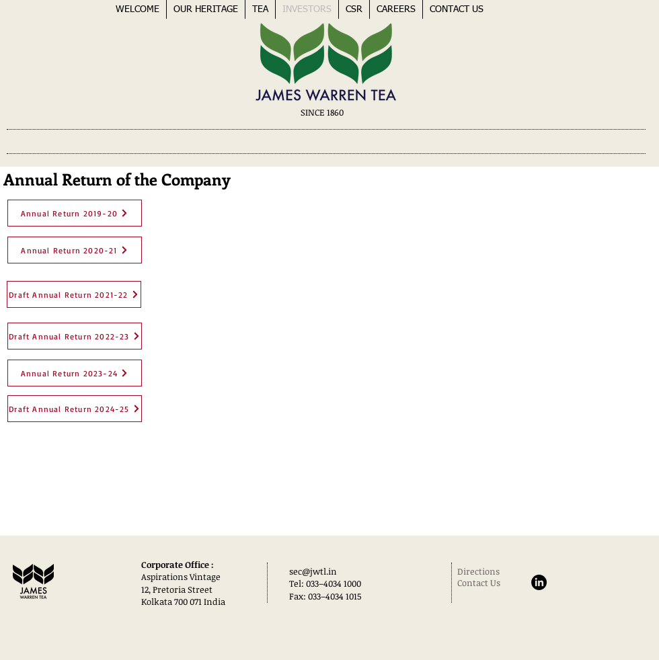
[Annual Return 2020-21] (74, 250)
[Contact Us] (481, 582)
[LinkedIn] (539, 582)
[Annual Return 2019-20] (74, 213)
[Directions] (491, 571)
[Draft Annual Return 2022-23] (74, 336)
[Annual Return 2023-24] (74, 373)
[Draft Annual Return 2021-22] (74, 294)
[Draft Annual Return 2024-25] (74, 408)
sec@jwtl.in (313, 571)
